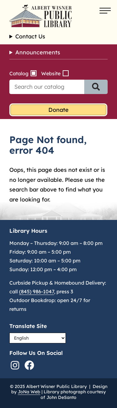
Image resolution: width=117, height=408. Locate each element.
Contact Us (30, 36)
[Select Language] (37, 338)
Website (51, 73)
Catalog (18, 73)
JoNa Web (29, 392)
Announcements (37, 52)
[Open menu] (105, 11)
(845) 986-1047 (36, 291)
